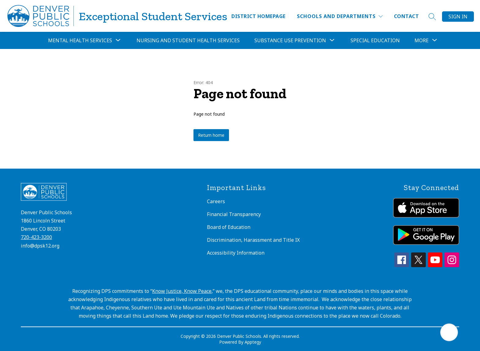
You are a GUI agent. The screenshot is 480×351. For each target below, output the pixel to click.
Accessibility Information (235, 252)
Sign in (457, 16)
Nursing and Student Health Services (188, 40)
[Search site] (432, 16)
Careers (216, 201)
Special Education (375, 40)
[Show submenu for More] (421, 40)
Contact (406, 16)
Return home (211, 135)
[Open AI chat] (449, 332)
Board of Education (228, 227)
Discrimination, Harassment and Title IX (253, 240)
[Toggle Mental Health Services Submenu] (118, 40)
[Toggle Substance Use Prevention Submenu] (332, 40)
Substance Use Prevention (290, 40)
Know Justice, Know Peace (182, 291)
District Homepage (258, 16)
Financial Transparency (234, 214)
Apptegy (253, 342)
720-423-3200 (36, 237)
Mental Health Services (80, 40)
